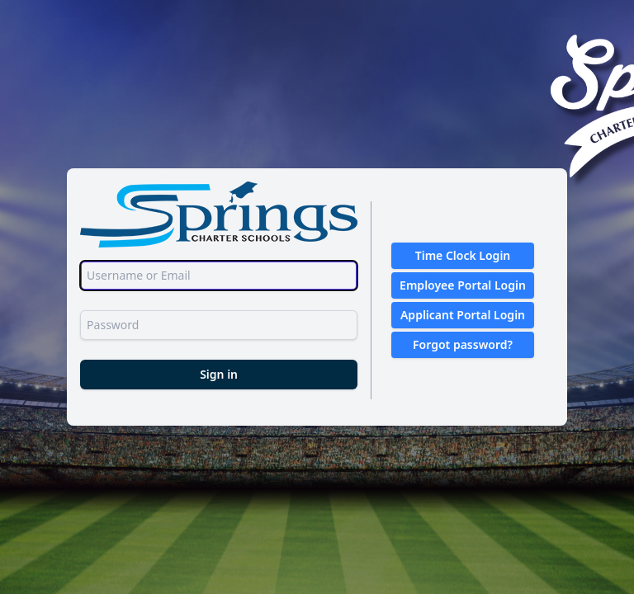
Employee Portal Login (463, 285)
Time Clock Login (463, 255)
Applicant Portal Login (462, 315)
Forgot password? (463, 344)
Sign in (219, 374)
